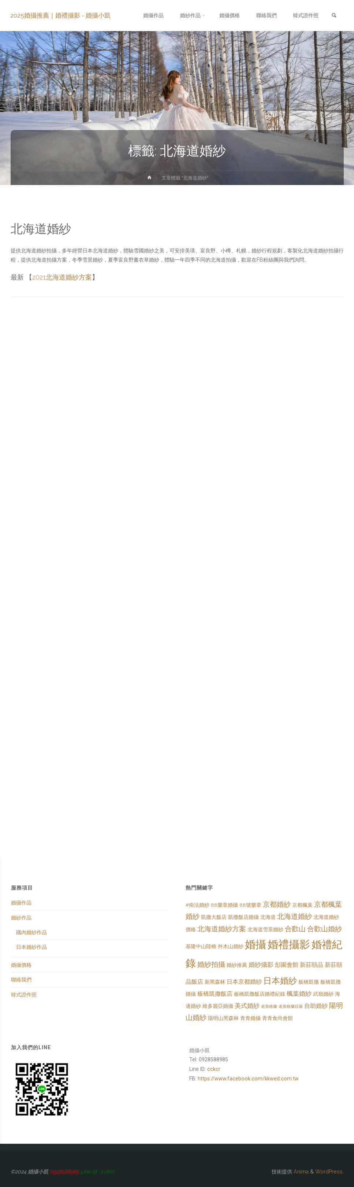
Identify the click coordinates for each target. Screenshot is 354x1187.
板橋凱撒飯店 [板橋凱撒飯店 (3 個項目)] (214, 993)
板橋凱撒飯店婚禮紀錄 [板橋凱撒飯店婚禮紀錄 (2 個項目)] (259, 994)
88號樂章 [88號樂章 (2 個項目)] (250, 905)
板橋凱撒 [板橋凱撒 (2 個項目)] (308, 982)
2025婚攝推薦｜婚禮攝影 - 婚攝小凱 (61, 15)
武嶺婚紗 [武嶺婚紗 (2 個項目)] (323, 994)
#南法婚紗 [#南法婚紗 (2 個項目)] (197, 905)
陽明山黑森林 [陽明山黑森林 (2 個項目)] (223, 1018)
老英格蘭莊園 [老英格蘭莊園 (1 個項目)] (291, 1006)
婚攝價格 (21, 965)
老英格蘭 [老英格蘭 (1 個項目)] (269, 1006)
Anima (300, 1172)
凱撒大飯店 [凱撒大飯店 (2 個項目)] (214, 917)
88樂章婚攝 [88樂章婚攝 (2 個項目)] (224, 905)
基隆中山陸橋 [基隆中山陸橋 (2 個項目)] (201, 946)
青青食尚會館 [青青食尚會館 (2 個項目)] (277, 1018)
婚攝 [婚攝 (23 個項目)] (255, 944)
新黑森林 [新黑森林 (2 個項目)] (215, 982)
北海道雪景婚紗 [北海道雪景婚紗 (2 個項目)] (265, 929)
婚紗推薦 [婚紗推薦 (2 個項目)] (237, 965)
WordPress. (329, 1172)
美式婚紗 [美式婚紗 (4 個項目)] (247, 1005)
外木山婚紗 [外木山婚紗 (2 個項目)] (230, 946)
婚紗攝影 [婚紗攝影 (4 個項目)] (261, 964)
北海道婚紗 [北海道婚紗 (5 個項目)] (294, 916)
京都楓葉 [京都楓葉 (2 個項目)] (302, 905)
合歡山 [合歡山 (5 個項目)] (295, 929)
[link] (333, 16)
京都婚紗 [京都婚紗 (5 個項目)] (277, 904)
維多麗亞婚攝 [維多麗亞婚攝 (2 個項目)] (217, 1006)
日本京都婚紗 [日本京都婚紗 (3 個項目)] (244, 981)
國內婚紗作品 (31, 932)
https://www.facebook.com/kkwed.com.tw (248, 1078)
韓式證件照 (24, 995)
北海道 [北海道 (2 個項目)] (268, 917)
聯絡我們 (21, 980)
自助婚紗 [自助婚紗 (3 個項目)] (316, 1005)
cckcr (213, 1069)
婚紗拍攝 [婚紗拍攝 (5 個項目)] (211, 964)
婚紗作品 (21, 918)
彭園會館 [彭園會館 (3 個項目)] (286, 964)
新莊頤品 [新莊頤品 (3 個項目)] (311, 964)
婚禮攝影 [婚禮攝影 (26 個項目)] (289, 944)
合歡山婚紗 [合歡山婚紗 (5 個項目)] (324, 929)
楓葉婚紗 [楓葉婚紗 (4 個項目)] (299, 993)
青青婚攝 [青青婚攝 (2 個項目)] (250, 1018)
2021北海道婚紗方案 (62, 277)
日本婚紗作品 (31, 947)
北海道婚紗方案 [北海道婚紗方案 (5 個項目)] (221, 929)
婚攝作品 (21, 903)
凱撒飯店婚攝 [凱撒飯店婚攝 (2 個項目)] (243, 917)
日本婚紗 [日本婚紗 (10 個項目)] (280, 981)
